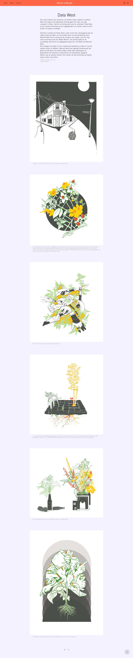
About (12, 3)
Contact (18, 3)
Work (6, 3)
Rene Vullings (64, 3)
